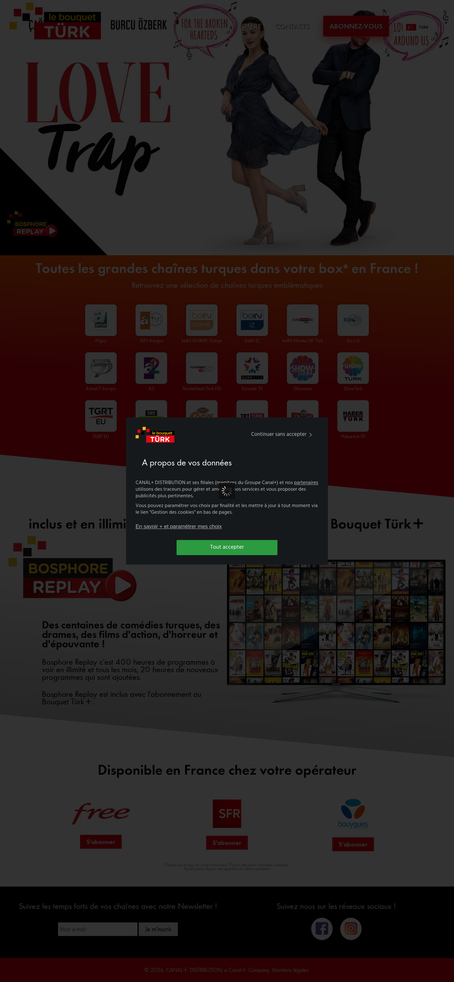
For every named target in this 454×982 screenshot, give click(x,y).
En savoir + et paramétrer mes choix (179, 526)
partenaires (306, 483)
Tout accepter (227, 547)
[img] (310, 435)
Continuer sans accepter (283, 434)
